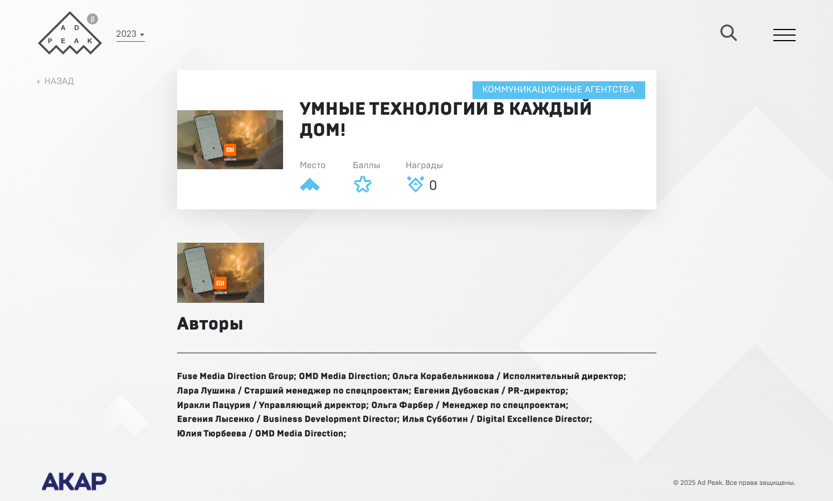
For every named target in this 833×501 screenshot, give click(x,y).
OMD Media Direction (343, 376)
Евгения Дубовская (456, 391)
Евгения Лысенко (216, 419)
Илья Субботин (435, 419)
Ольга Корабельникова (443, 376)
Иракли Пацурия (214, 405)
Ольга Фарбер (402, 405)
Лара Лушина (206, 391)
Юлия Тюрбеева (212, 434)
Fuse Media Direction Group (235, 376)
